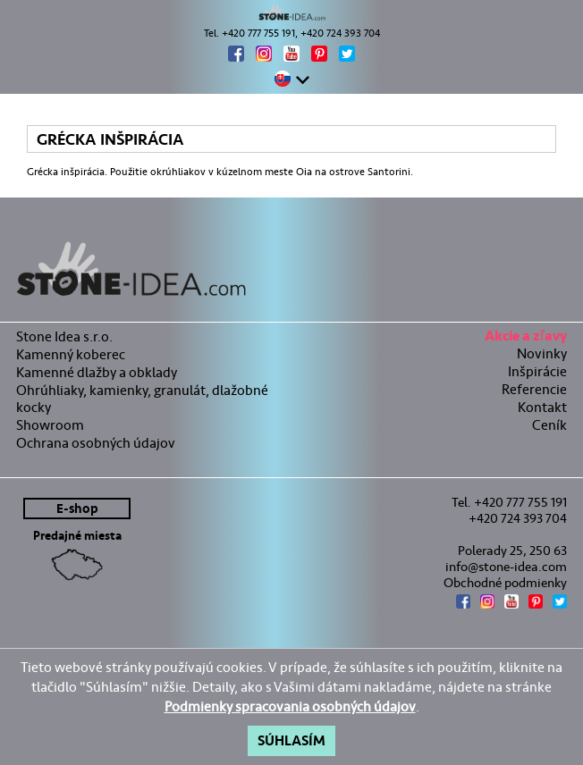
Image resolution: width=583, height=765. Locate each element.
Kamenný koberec (70, 354)
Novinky (542, 353)
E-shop (77, 508)
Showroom (50, 424)
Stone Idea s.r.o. (64, 336)
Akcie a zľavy (526, 338)
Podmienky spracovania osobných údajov (290, 706)
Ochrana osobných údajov (95, 442)
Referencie (534, 389)
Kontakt (542, 407)
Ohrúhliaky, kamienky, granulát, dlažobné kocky (142, 399)
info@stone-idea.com (506, 566)
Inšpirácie (537, 371)
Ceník (549, 424)
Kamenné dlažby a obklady (96, 372)
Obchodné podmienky (505, 582)
